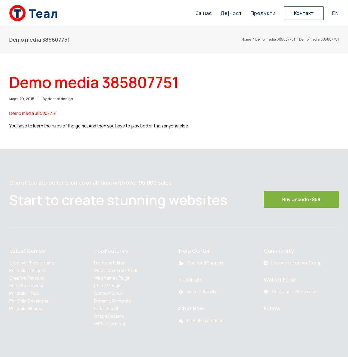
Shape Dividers (109, 316)
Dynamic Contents (112, 301)
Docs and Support (205, 263)
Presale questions (205, 321)
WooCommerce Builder (117, 270)
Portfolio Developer (29, 301)
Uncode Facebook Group (296, 263)
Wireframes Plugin (112, 278)
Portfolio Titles (24, 293)
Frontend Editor (109, 263)
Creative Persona (27, 278)
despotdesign (60, 98)
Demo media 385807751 (275, 39)
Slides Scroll (106, 309)
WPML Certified (109, 324)
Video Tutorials (201, 292)
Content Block (108, 293)
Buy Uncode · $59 (301, 199)
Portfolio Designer (27, 270)
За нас (204, 13)
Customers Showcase (294, 292)
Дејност (231, 13)
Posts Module (108, 286)
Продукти (262, 13)
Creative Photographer (32, 263)
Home (246, 39)
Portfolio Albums (25, 309)
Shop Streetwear (26, 286)
